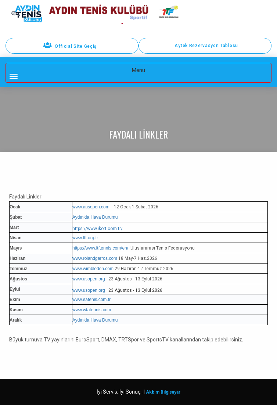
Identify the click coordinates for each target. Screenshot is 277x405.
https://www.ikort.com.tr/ (97, 228)
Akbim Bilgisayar (163, 392)
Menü (89, 73)
